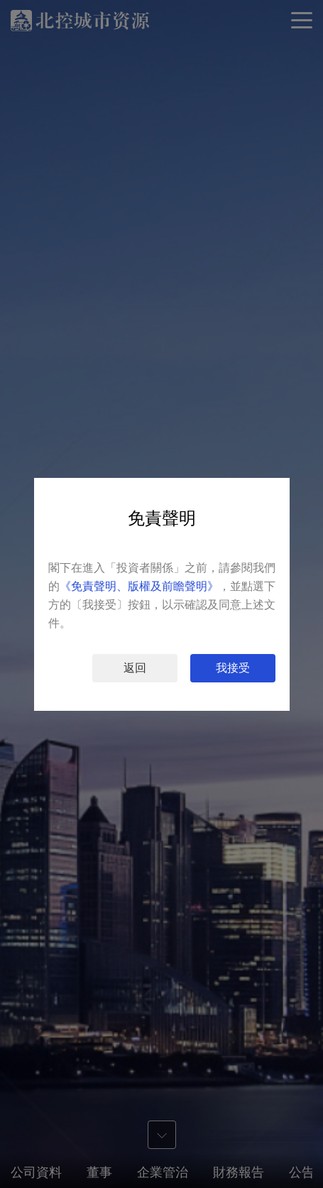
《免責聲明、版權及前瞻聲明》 (139, 586)
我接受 (233, 668)
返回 (135, 668)
